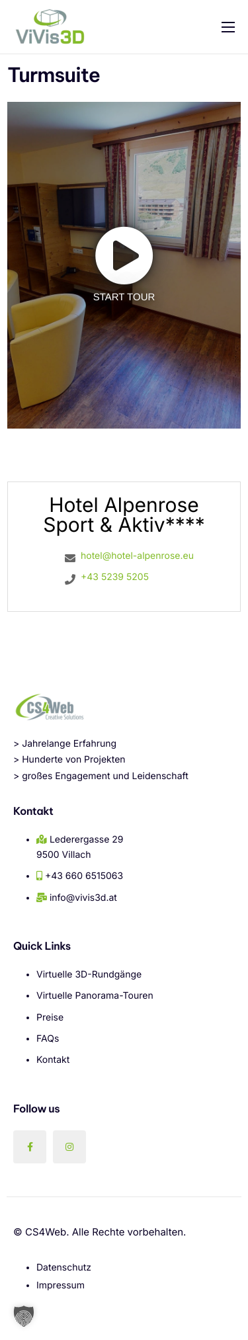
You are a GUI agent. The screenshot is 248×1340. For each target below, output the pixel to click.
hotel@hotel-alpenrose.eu (137, 556)
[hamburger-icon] (228, 27)
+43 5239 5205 (115, 577)
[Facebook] (29, 1146)
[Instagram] (69, 1146)
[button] (24, 1316)
